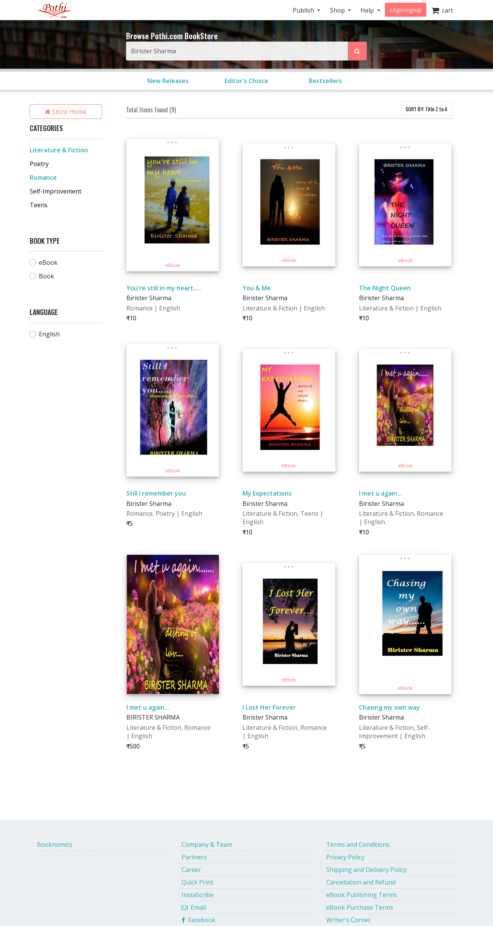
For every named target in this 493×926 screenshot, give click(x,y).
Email (194, 907)
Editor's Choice (246, 81)
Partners (194, 857)
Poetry (39, 164)
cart (442, 10)
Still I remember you (156, 493)
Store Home (65, 111)
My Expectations (267, 493)
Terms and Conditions (357, 844)
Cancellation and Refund (361, 882)
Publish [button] (304, 10)
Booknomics (54, 844)
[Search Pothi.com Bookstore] (357, 51)
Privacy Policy (345, 857)
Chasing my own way (389, 707)
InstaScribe (198, 895)
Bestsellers (325, 81)
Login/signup (405, 9)
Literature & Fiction (59, 150)
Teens (39, 205)
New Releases (167, 81)
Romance (43, 177)
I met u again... (380, 493)
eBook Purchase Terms (359, 907)
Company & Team (207, 844)
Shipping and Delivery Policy (366, 869)
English (49, 334)
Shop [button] (338, 10)
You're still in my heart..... (163, 288)
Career (191, 869)
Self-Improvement (55, 191)
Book (46, 276)
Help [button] (368, 10)
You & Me (257, 288)
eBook (48, 262)
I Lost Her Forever (269, 707)
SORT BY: (426, 109)
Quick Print (197, 882)
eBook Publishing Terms (361, 895)
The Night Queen (385, 288)
